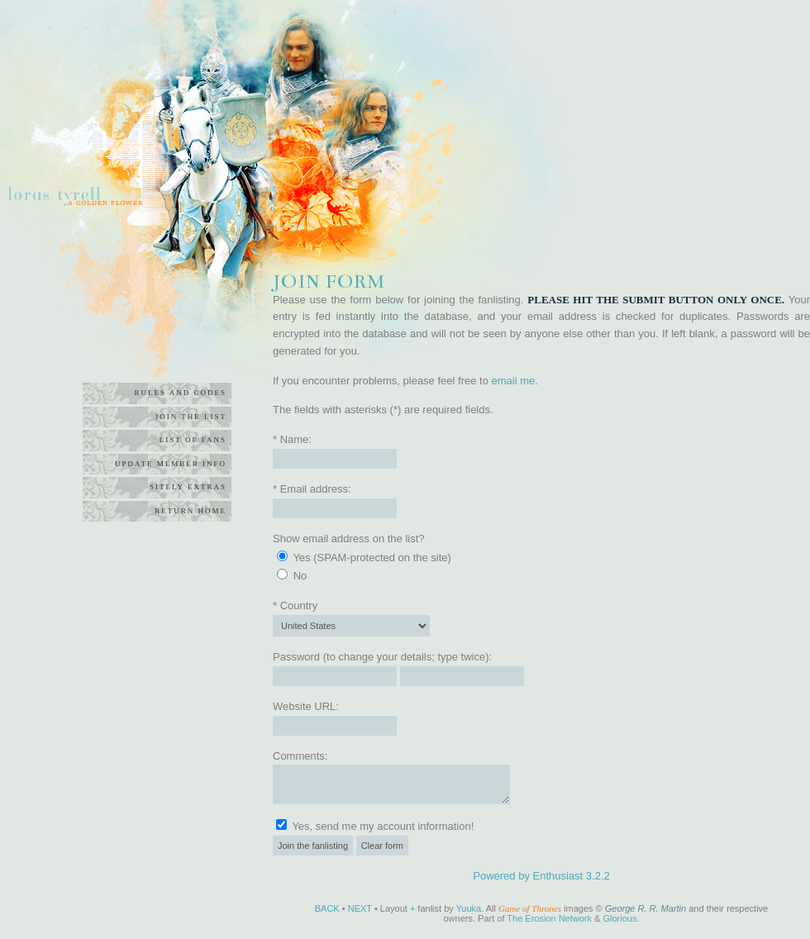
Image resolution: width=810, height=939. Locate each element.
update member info (170, 464)
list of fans (193, 440)
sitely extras (188, 487)
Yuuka (469, 908)
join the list (190, 416)
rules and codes (180, 392)
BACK (327, 908)
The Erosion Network (549, 918)
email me (514, 380)
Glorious (619, 918)
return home (190, 511)
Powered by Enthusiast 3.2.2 (541, 876)
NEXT (360, 908)
